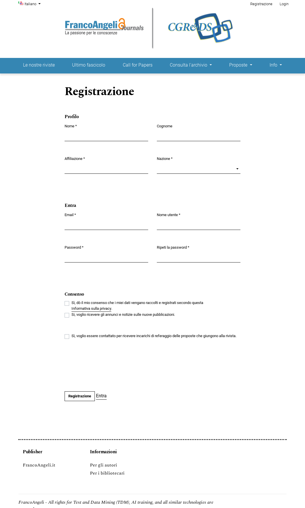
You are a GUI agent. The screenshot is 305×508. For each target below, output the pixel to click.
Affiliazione (75, 158)
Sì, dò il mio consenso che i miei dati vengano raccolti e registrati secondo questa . (137, 306)
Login (284, 4)
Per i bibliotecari (107, 473)
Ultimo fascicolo (88, 65)
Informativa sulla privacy (91, 308)
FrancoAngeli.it (39, 465)
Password (74, 247)
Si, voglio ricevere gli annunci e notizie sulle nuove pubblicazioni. (123, 314)
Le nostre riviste (39, 65)
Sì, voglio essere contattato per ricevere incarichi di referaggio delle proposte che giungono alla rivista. (153, 336)
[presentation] (108, 365)
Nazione (165, 158)
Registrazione (261, 4)
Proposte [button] (238, 65)
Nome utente (168, 214)
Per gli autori (103, 465)
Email (70, 214)
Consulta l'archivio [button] (189, 65)
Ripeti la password (173, 247)
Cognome (164, 126)
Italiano (33, 3)
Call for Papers (137, 65)
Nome (71, 125)
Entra (101, 396)
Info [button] (274, 65)
